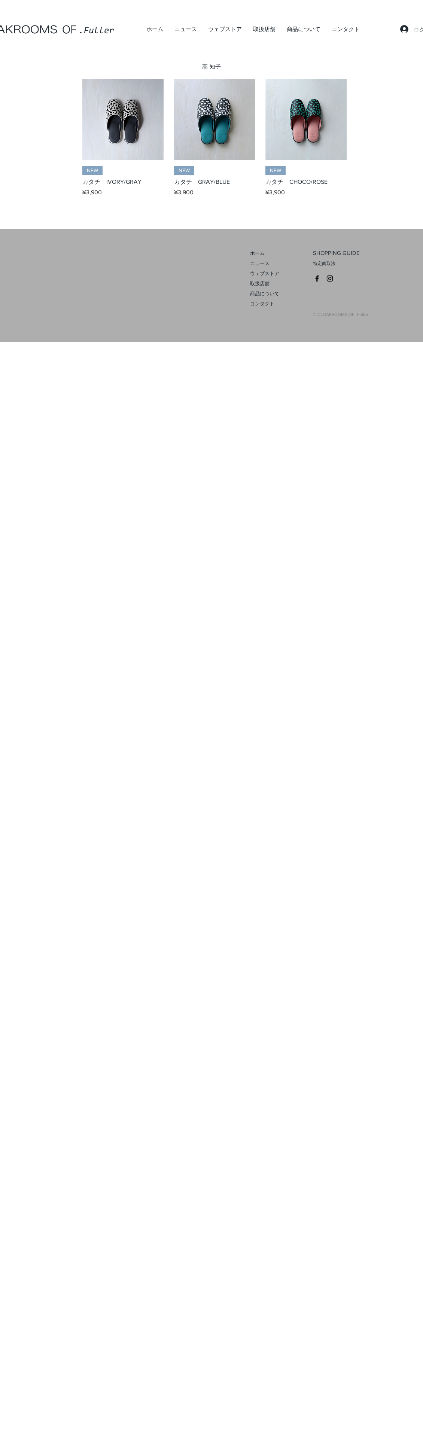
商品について (264, 293)
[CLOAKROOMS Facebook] (317, 278)
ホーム (257, 253)
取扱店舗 (260, 283)
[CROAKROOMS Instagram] (330, 278)
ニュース (260, 263)
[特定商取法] (347, 263)
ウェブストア (264, 273)
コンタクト (262, 304)
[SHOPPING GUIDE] (347, 253)
